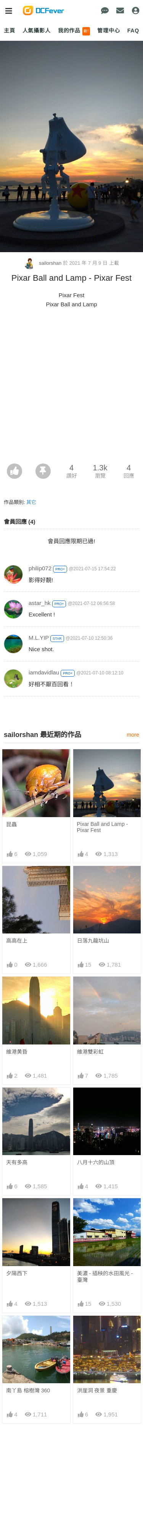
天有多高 (16, 1162)
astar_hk (40, 603)
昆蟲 (11, 824)
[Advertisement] (71, 388)
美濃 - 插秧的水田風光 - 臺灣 (105, 1276)
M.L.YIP (39, 637)
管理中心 (108, 30)
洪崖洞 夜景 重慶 (97, 1390)
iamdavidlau (44, 672)
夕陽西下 (16, 1273)
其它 (31, 502)
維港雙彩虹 (90, 1052)
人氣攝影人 (36, 30)
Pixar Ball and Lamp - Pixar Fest (102, 827)
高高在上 (16, 941)
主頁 (9, 30)
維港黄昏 (16, 1052)
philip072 (40, 568)
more (133, 735)
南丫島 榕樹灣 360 (28, 1390)
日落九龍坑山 (93, 941)
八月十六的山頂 (95, 1162)
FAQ (133, 30)
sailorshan (43, 263)
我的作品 (74, 31)
